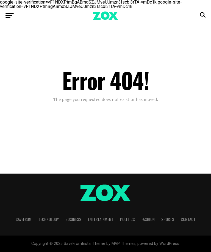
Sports (167, 219)
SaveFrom (24, 219)
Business (73, 219)
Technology (48, 219)
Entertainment (100, 219)
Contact (188, 219)
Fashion (148, 219)
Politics (127, 219)
